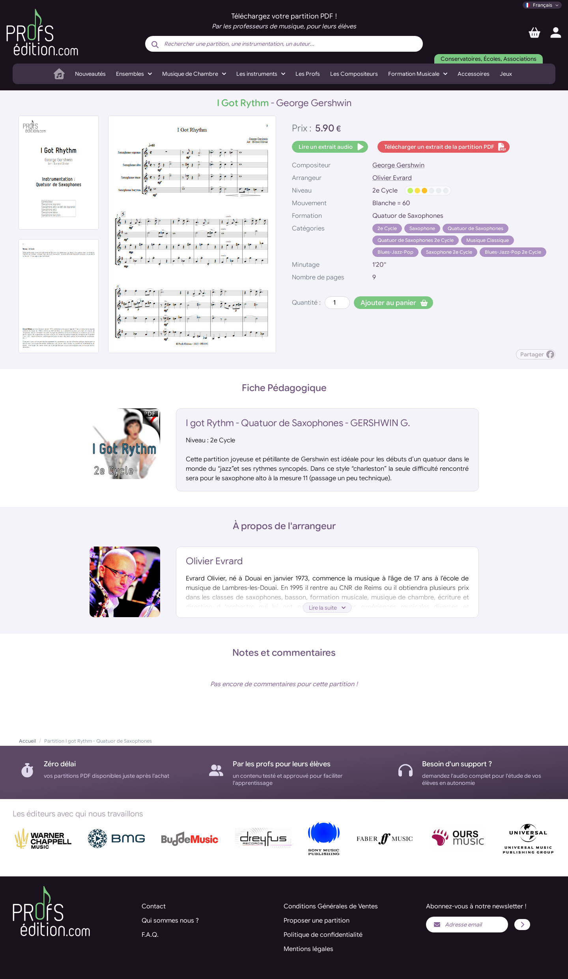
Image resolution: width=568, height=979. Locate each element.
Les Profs (307, 73)
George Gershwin (398, 165)
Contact (154, 906)
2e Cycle (387, 228)
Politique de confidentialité (323, 935)
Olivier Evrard (392, 178)
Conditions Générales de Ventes (331, 906)
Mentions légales (308, 949)
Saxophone (422, 228)
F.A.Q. (150, 935)
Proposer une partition (316, 921)
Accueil (27, 741)
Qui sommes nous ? (170, 921)
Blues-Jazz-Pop (395, 252)
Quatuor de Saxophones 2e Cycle (415, 240)
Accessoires (474, 73)
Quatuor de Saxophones (475, 228)
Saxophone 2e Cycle (449, 252)
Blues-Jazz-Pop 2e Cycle (513, 252)
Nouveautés (90, 73)
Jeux (506, 73)
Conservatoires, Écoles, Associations (488, 58)
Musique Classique (487, 240)
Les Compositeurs (354, 73)
